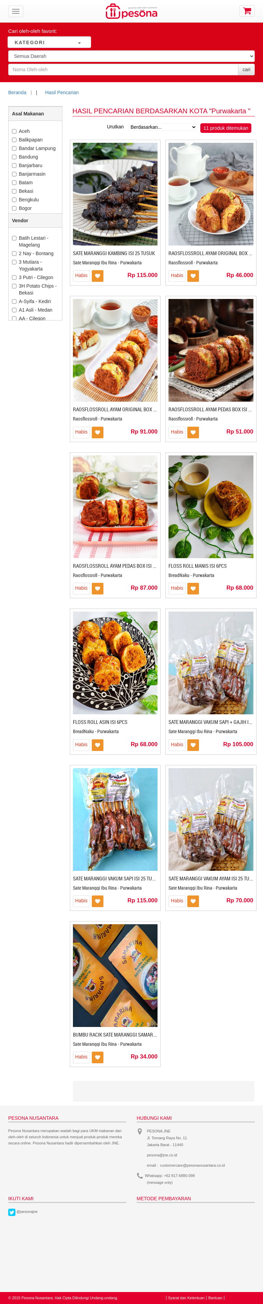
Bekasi (22, 191)
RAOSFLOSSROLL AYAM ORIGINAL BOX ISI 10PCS (123, 409)
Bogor (22, 208)
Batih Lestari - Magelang (30, 241)
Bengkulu (25, 199)
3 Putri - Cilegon (32, 277)
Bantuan (215, 1298)
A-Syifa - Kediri (31, 301)
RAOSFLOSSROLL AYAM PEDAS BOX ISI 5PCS (213, 409)
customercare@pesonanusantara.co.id (192, 1165)
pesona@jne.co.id (162, 1155)
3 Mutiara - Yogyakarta (27, 265)
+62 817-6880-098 (179, 1176)
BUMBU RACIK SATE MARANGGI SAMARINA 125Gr (124, 1034)
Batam (22, 182)
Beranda (17, 92)
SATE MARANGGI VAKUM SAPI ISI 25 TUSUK (117, 878)
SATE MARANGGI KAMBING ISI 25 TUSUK (114, 253)
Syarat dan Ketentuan (186, 1298)
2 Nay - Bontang (32, 253)
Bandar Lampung (33, 148)
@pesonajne (27, 1211)
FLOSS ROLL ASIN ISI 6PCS (100, 721)
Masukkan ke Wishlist (97, 276)
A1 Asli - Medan (32, 310)
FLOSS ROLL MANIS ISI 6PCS (197, 565)
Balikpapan (27, 139)
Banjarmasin (29, 174)
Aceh (21, 131)
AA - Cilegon (29, 318)
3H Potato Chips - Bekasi (34, 289)
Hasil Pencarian (62, 92)
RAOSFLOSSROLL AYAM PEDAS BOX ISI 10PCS (119, 565)
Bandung (25, 157)
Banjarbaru (27, 165)
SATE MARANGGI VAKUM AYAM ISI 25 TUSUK (213, 878)
